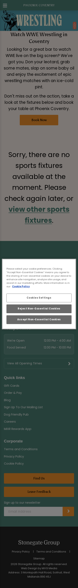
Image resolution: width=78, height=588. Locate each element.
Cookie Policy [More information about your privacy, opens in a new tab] (21, 286)
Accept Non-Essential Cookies (39, 319)
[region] (39, 294)
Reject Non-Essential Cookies (39, 308)
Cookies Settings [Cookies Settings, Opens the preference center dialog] (39, 297)
